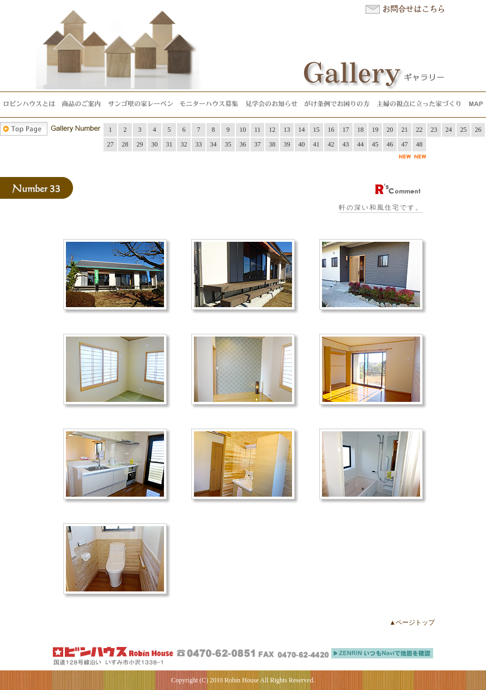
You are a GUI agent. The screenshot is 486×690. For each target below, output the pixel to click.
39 (287, 144)
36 (243, 144)
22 (419, 129)
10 (243, 129)
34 (213, 144)
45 (375, 144)
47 (405, 144)
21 (405, 129)
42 (331, 144)
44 (360, 144)
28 (125, 144)
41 (316, 144)
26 (478, 129)
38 (272, 144)
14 (302, 129)
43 (346, 144)
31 (169, 144)
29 (140, 144)
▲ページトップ (412, 622)
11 (257, 129)
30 (154, 144)
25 (463, 129)
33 (199, 144)
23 (434, 129)
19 (375, 129)
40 (302, 144)
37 (257, 144)
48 (419, 144)
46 (390, 144)
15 (316, 129)
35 (228, 144)
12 (272, 129)
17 (346, 129)
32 (184, 144)
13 (287, 129)
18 (360, 129)
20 (390, 129)
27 (110, 144)
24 (449, 129)
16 (331, 129)
